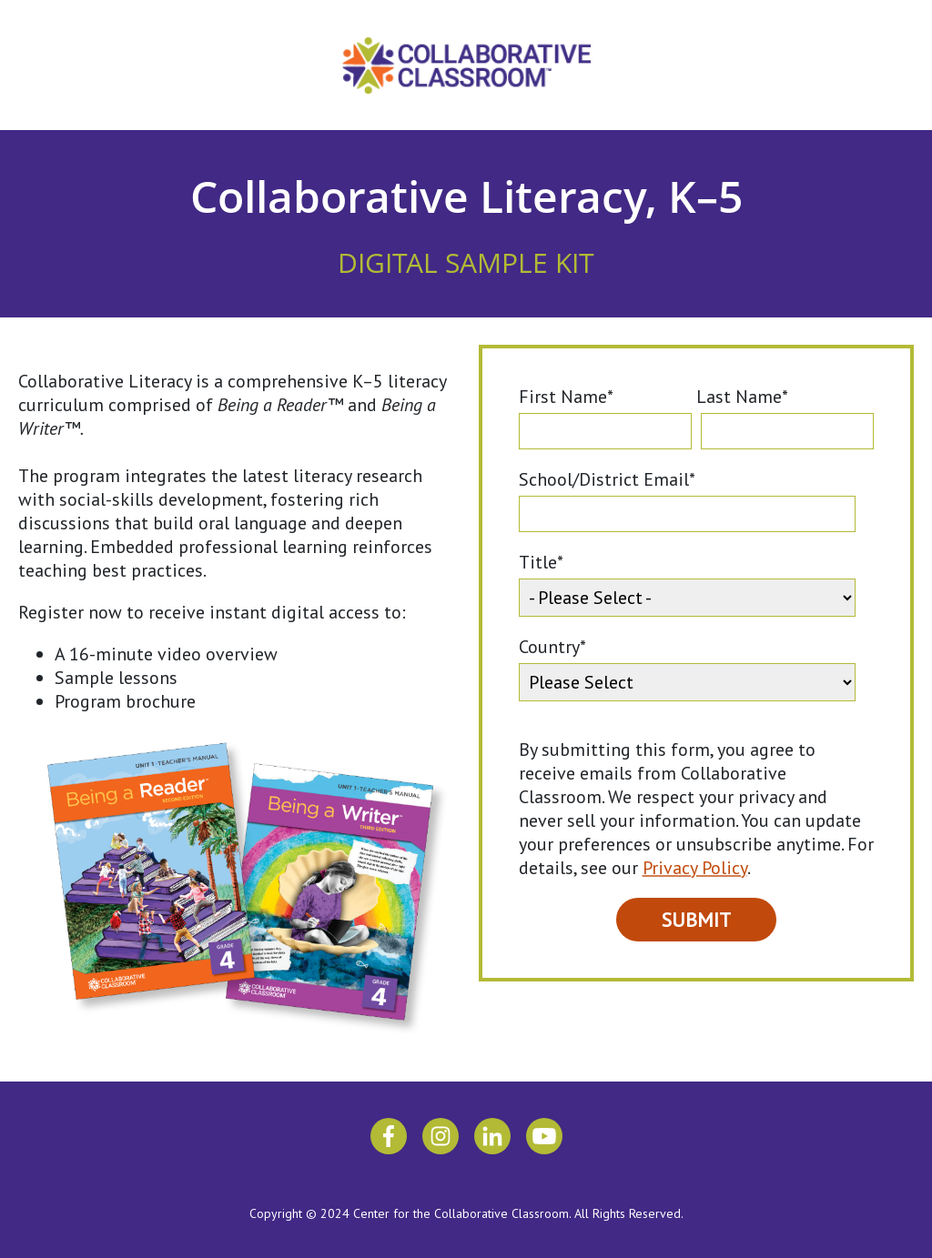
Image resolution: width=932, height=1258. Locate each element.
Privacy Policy (695, 868)
